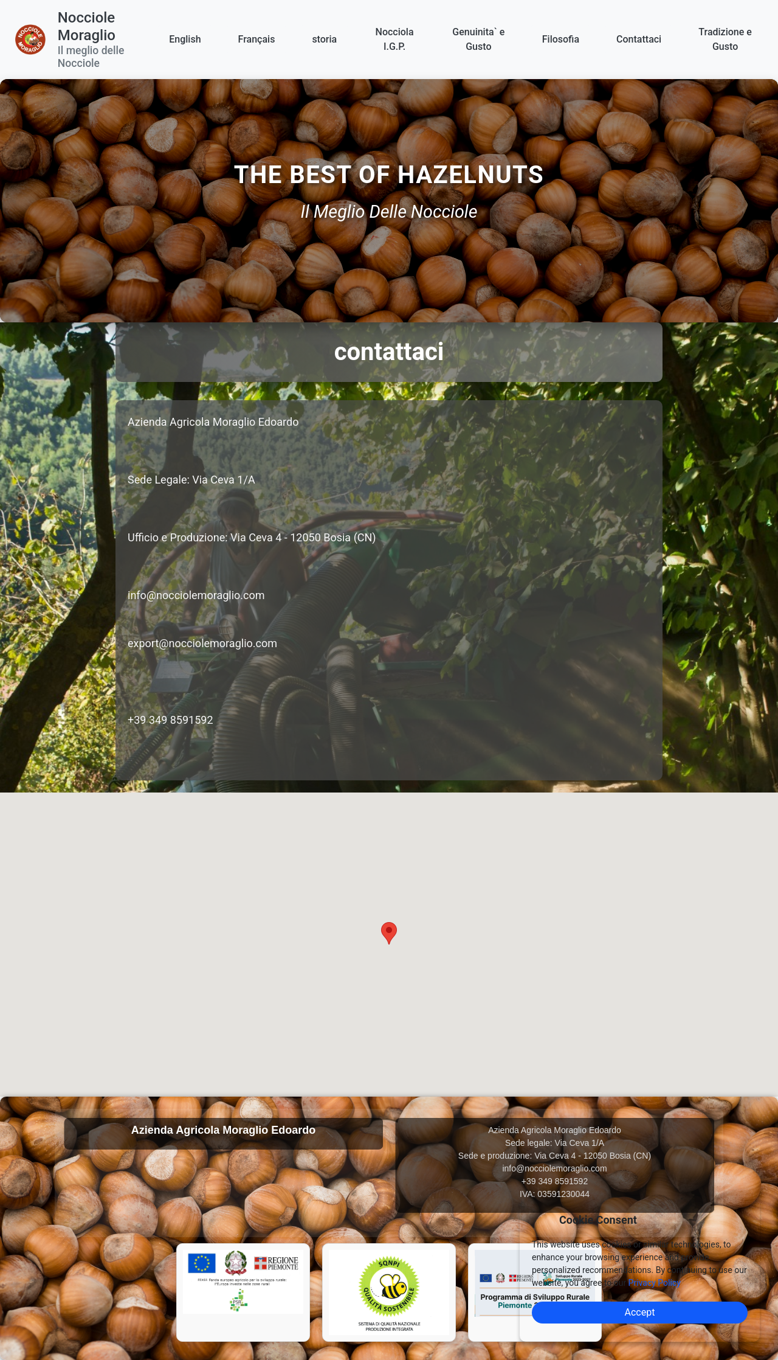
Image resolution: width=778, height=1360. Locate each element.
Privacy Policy (654, 1283)
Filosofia (560, 39)
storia (324, 39)
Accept (640, 1312)
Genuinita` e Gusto (478, 39)
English (185, 39)
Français (256, 39)
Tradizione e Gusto (725, 39)
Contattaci (638, 39)
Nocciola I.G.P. (395, 39)
